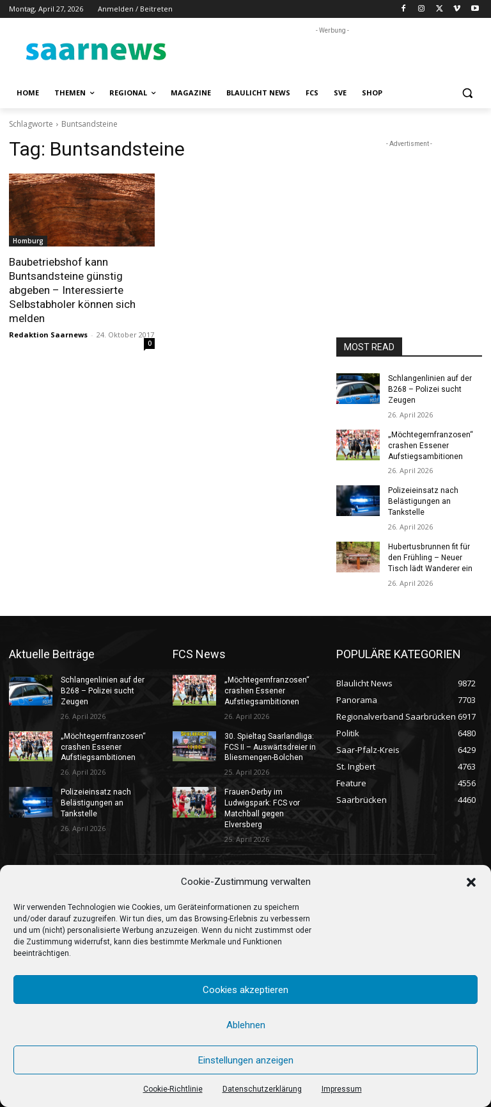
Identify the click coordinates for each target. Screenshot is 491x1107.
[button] (471, 882)
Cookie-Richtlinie (173, 1089)
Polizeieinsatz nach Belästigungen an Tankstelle (423, 501)
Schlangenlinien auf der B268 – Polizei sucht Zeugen (430, 389)
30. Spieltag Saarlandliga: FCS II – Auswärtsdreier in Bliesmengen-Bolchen (269, 746)
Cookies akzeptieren (245, 990)
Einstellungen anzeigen (245, 1060)
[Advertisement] (332, 56)
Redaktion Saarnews (48, 334)
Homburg (28, 240)
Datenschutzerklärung (262, 1089)
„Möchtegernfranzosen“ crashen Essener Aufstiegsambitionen (430, 445)
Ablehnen (245, 1025)
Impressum (342, 1089)
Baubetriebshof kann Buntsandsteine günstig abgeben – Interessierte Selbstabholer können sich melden (71, 290)
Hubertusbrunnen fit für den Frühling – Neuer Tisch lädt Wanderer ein (430, 557)
